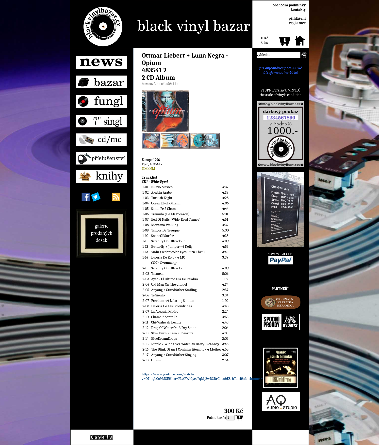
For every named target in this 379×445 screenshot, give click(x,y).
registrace (297, 23)
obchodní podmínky (289, 5)
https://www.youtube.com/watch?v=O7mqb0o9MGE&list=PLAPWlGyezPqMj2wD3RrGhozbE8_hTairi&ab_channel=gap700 (208, 376)
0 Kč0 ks (264, 40)
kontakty (298, 9)
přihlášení (297, 18)
